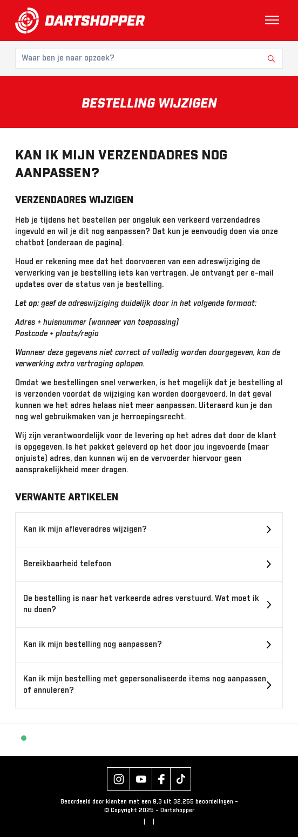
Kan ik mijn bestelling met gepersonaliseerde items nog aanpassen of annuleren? (144, 684)
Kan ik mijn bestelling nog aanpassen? (92, 644)
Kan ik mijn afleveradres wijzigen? (85, 529)
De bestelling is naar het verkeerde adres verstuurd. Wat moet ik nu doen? (141, 604)
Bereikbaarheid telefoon (67, 564)
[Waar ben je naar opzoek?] (149, 59)
